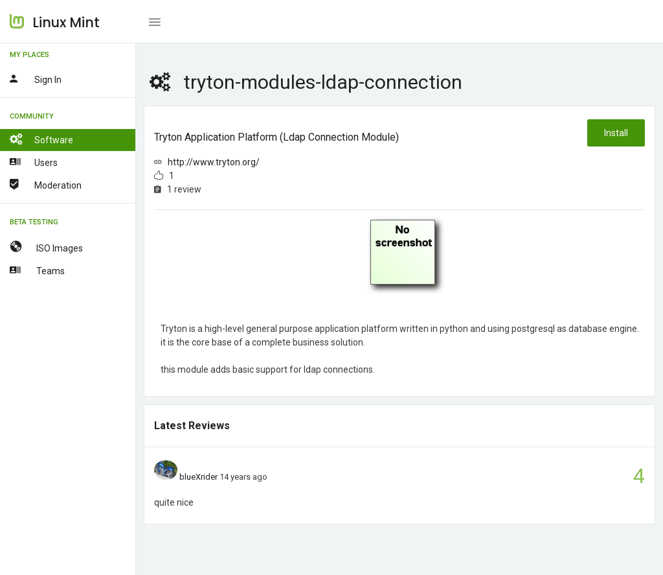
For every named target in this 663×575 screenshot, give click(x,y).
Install (616, 133)
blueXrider (198, 477)
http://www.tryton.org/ (214, 162)
